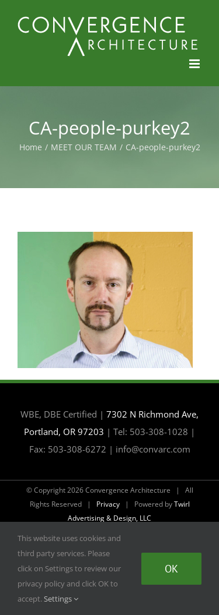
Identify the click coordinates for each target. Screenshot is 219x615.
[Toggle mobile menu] (195, 64)
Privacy (108, 504)
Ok (171, 568)
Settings (61, 598)
